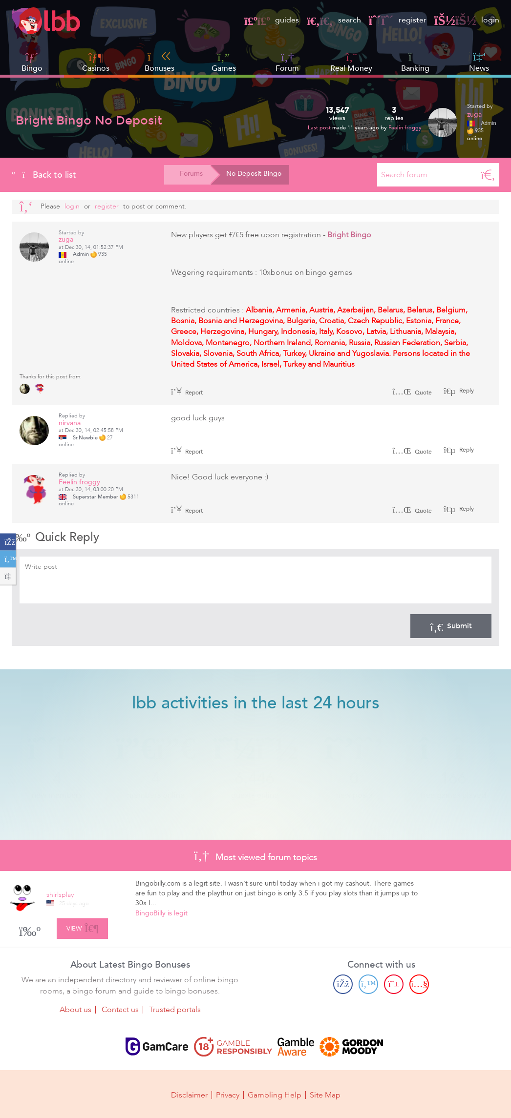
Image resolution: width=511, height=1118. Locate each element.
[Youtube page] (419, 984)
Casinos (95, 68)
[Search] (488, 174)
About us (75, 1010)
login (466, 20)
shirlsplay (60, 894)
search (334, 20)
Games (224, 62)
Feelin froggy (405, 127)
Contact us (120, 1010)
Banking (415, 62)
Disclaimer (189, 1094)
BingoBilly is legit (161, 913)
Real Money (351, 68)
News (479, 62)
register (397, 20)
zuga (474, 114)
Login (72, 206)
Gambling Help (274, 1094)
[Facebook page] (343, 984)
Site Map (325, 1094)
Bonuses (159, 62)
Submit (451, 626)
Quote (412, 392)
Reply (466, 390)
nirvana (70, 423)
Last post (320, 127)
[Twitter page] (368, 984)
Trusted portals (175, 1010)
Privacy (227, 1094)
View (82, 927)
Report (187, 392)
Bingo (32, 68)
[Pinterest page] (394, 984)
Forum (287, 62)
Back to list (44, 175)
